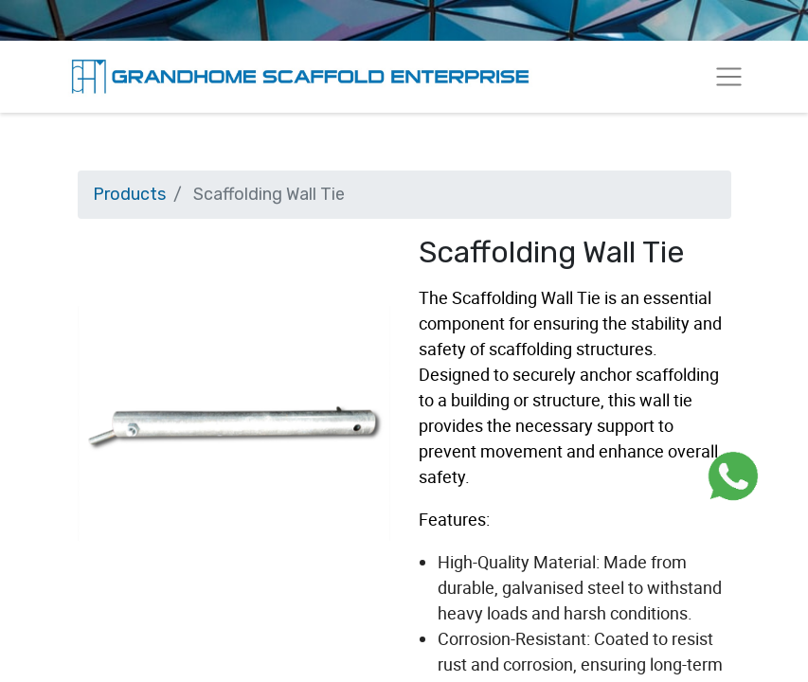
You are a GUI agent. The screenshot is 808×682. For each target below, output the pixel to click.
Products (129, 194)
